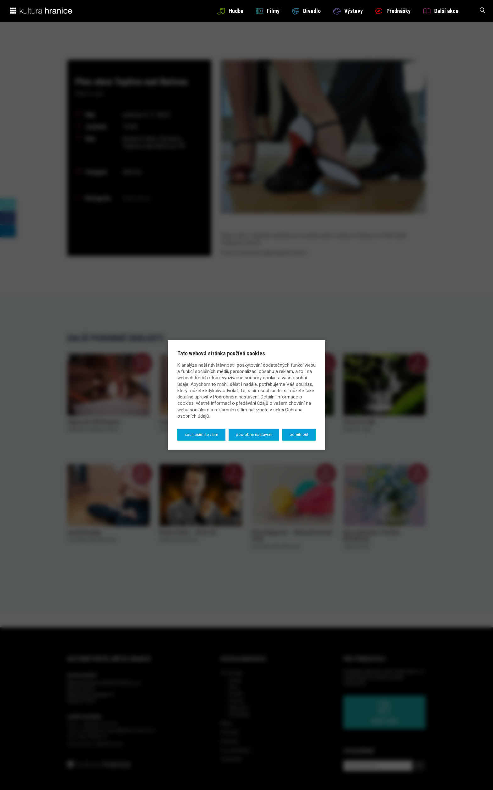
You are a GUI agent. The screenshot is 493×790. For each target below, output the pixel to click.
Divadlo (306, 10)
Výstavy (348, 10)
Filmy (268, 10)
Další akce (440, 10)
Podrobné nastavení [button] (254, 434)
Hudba (230, 10)
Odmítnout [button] (299, 434)
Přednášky (393, 10)
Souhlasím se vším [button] (201, 434)
